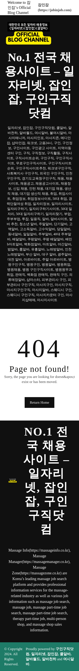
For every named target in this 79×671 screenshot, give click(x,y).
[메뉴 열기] (39, 314)
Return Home (39, 402)
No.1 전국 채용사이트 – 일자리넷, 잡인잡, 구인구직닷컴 (39, 85)
